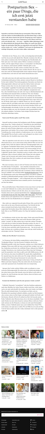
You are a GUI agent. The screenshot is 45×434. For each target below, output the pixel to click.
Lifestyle (3, 427)
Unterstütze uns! (15, 420)
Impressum (14, 427)
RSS (33, 429)
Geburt (32, 24)
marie (15, 24)
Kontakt (13, 424)
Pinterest (34, 427)
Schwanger (3, 420)
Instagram (34, 424)
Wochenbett (37, 24)
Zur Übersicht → (40, 327)
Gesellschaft (4, 424)
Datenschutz (15, 429)
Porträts (3, 429)
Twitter (33, 420)
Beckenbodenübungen (31, 172)
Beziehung (28, 24)
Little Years (22, 1)
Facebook (34, 422)
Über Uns (14, 422)
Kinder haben (4, 422)
